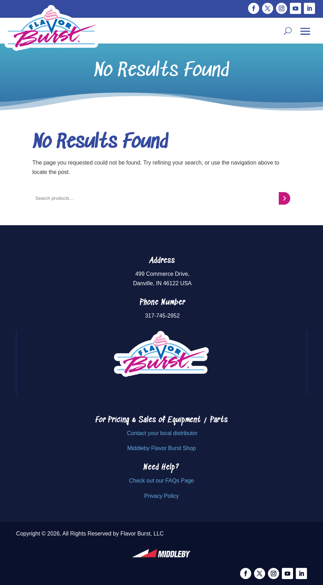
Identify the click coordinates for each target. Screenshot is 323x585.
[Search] (284, 198)
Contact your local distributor (162, 433)
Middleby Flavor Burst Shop (161, 448)
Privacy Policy (161, 496)
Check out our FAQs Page (161, 481)
